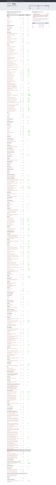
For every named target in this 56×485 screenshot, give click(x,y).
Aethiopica (8, 170)
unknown (8, 17)
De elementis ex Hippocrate (11, 46)
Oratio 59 (8, 290)
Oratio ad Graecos (9, 204)
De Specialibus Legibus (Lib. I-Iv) (11, 41)
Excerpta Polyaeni (9, 162)
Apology (8, 116)
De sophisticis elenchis (10, 132)
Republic (8, 117)
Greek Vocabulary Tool (11, 1)
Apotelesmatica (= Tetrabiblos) (11, 141)
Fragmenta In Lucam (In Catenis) (11, 262)
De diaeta (8, 165)
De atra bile (8, 59)
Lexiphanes (8, 120)
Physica (8, 129)
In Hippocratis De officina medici (11, 109)
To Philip (8, 30)
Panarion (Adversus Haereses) (11, 228)
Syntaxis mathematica (10, 140)
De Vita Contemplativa (10, 42)
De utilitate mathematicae (11, 201)
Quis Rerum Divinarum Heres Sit (11, 38)
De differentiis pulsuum (10, 74)
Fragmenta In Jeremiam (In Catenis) (12, 255)
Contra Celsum (9, 246)
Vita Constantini (9, 223)
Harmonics (8, 137)
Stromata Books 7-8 (10, 154)
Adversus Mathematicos (10, 150)
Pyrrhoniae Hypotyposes (10, 149)
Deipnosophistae (9, 28)
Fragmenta (8, 243)
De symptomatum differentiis (11, 63)
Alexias (8, 298)
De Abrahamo (9, 40)
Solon (8, 20)
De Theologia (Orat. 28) (10, 232)
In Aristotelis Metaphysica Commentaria (13, 179)
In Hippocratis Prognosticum (11, 111)
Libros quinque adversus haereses (12, 196)
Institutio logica (9, 93)
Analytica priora (9, 125)
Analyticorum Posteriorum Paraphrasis (12, 209)
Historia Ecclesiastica (10, 219)
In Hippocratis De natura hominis (12, 98)
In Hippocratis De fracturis (11, 108)
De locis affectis (9, 73)
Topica (8, 133)
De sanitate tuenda (10, 62)
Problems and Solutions (10, 186)
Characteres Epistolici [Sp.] (11, 291)
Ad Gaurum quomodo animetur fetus (12, 146)
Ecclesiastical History (10, 302)
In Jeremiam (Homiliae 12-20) (11, 263)
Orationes (8, 157)
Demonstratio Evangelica (10, 220)
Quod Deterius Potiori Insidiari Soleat (12, 33)
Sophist (8, 115)
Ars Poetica (8, 134)
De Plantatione (9, 37)
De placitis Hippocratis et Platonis (12, 60)
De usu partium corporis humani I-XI (12, 53)
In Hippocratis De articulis (11, 107)
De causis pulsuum (9, 77)
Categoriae (8, 128)
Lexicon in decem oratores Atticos (12, 193)
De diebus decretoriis (10, 78)
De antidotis (9, 92)
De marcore (8, 70)
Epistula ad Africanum (10, 269)
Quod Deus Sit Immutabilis (11, 34)
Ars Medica (8, 45)
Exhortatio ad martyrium (10, 251)
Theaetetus (8, 113)
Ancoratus (8, 227)
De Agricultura (9, 36)
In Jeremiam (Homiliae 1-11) (11, 253)
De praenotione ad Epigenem (11, 97)
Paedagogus (8, 153)
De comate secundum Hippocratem (12, 69)
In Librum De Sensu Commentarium (12, 185)
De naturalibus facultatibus (11, 49)
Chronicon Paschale (10, 294)
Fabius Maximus (9, 21)
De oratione (8, 252)
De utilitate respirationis (10, 54)
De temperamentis (9, 48)
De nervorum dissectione (10, 50)
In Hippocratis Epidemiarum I (11, 101)
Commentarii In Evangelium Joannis (12, 247)
